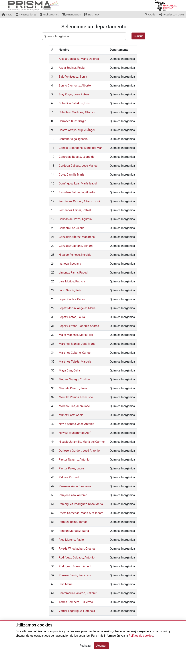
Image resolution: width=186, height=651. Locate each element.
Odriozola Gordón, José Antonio (79, 450)
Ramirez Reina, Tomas (73, 522)
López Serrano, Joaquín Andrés (79, 326)
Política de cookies (141, 635)
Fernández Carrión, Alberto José (79, 201)
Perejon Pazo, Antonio (73, 495)
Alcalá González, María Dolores (79, 59)
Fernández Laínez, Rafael (75, 210)
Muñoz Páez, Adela (71, 415)
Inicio (7, 14)
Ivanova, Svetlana (70, 263)
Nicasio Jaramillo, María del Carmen (82, 441)
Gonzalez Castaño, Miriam (76, 246)
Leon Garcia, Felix (70, 290)
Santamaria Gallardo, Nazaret (78, 593)
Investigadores (26, 14)
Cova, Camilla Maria (71, 174)
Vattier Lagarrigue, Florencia (77, 611)
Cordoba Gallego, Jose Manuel (78, 165)
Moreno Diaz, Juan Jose (74, 406)
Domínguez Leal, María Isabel (78, 183)
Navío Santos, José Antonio (76, 424)
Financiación (71, 14)
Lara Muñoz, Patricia (72, 281)
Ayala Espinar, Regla (72, 67)
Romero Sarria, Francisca (75, 575)
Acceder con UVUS (171, 14)
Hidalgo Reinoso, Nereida (75, 254)
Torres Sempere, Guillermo (76, 602)
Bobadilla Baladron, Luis (74, 103)
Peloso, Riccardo (69, 477)
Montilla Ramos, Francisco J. (77, 397)
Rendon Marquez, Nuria (74, 531)
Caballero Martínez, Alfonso (77, 112)
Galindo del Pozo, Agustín (75, 219)
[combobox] (84, 36)
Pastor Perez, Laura (71, 468)
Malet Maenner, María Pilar (76, 335)
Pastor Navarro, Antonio (74, 459)
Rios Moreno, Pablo (71, 539)
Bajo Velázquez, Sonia (73, 76)
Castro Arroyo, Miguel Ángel (77, 130)
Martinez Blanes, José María (77, 343)
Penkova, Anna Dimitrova (75, 486)
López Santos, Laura (72, 317)
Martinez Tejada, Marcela (75, 361)
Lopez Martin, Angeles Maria (77, 308)
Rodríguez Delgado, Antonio (77, 557)
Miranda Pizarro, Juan (73, 388)
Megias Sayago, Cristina (74, 379)
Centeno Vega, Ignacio (73, 139)
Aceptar (101, 645)
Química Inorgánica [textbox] (56, 36)
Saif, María (66, 584)
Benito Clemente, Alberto (75, 85)
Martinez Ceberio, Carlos (75, 352)
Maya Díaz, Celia (69, 370)
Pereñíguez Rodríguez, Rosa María (81, 504)
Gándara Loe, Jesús (71, 228)
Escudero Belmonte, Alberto (77, 192)
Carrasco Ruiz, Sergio (72, 121)
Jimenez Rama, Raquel (73, 272)
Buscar (138, 36)
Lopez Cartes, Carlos (72, 299)
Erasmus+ (91, 14)
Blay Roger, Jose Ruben (74, 94)
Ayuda (150, 14)
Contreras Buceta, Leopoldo (76, 156)
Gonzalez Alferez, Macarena (77, 237)
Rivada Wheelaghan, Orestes (77, 548)
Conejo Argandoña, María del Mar (80, 148)
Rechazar (86, 645)
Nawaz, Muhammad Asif (74, 433)
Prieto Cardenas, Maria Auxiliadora (81, 513)
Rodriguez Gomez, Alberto (75, 566)
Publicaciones (49, 14)
